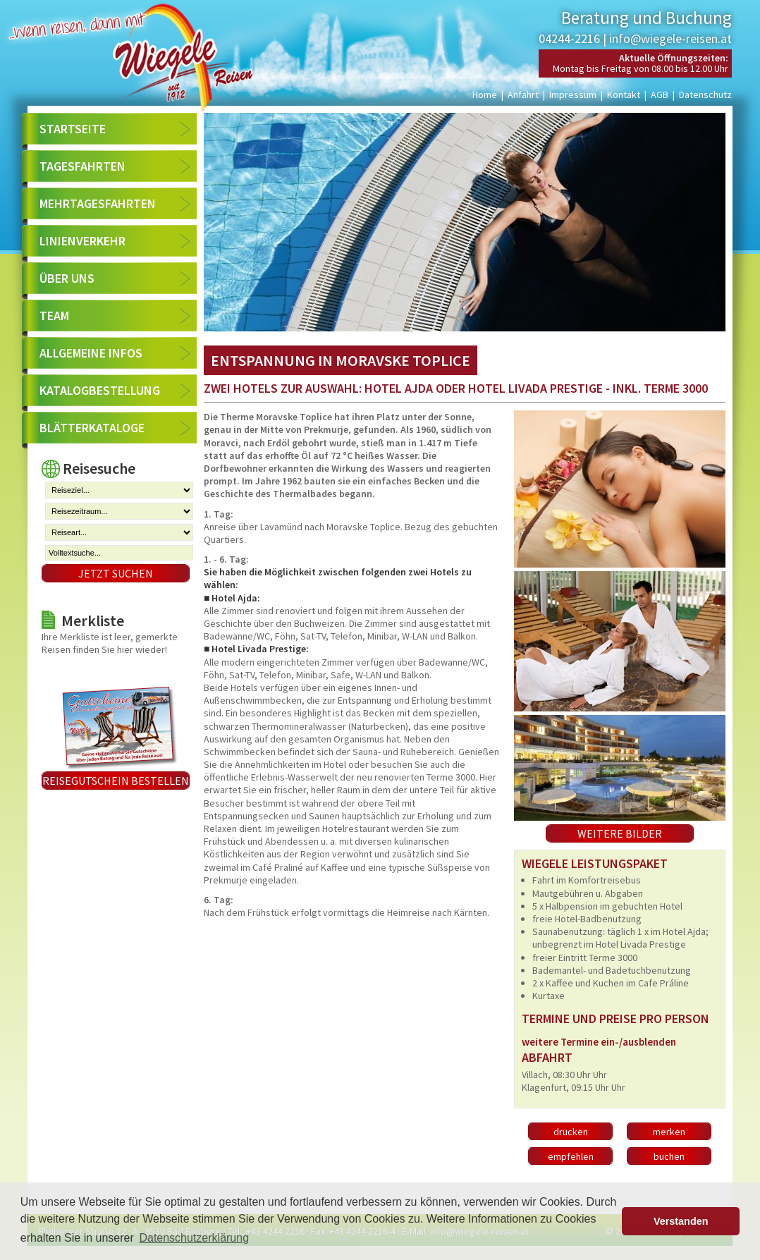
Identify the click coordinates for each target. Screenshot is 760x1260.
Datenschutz (705, 94)
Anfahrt (523, 94)
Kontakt (623, 94)
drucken (570, 1131)
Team (54, 315)
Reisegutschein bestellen (115, 780)
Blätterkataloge (92, 428)
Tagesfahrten (82, 166)
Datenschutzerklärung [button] (194, 1238)
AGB (659, 94)
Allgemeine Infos (90, 353)
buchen (669, 1156)
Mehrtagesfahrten (97, 203)
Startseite (72, 129)
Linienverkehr (82, 241)
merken (669, 1131)
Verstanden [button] (681, 1221)
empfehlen (571, 1156)
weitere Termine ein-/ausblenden (599, 1042)
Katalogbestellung (99, 390)
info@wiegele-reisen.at (670, 38)
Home (484, 94)
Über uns (66, 278)
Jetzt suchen (115, 573)
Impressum (572, 94)
